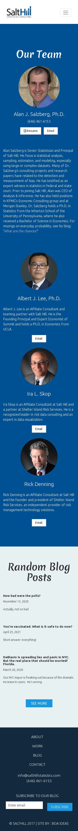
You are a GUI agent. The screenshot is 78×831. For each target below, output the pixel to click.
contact (37, 764)
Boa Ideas (60, 823)
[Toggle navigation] (66, 12)
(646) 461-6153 (39, 121)
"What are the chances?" (20, 231)
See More (39, 703)
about (37, 737)
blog (37, 755)
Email (50, 130)
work (37, 746)
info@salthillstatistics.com (39, 775)
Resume (31, 130)
